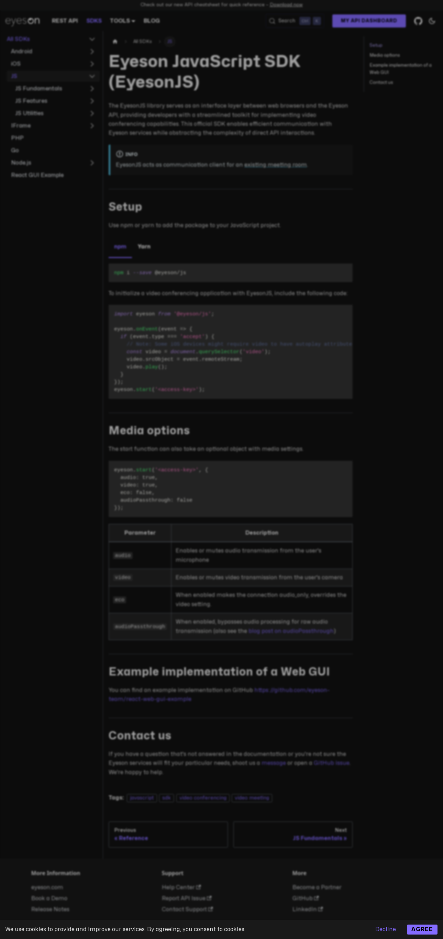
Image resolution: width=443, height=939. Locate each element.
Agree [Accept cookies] (422, 929)
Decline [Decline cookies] (385, 929)
